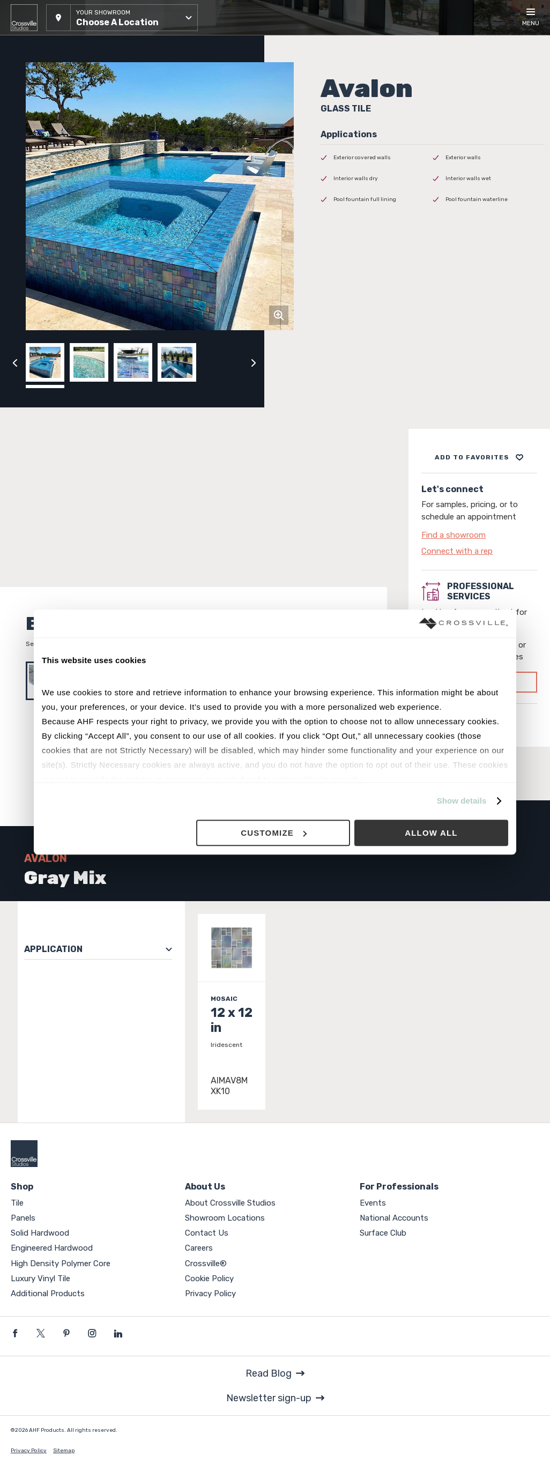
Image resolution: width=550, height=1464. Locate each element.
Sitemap (64, 1450)
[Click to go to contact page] (479, 535)
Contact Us (206, 1233)
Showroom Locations (225, 1218)
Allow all (431, 832)
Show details (462, 801)
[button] (122, 17)
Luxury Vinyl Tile (40, 1278)
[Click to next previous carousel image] (253, 362)
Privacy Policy (210, 1293)
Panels (23, 1218)
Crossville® (206, 1263)
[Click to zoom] (278, 315)
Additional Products (48, 1293)
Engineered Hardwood (52, 1248)
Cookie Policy (209, 1278)
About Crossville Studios (230, 1203)
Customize (274, 832)
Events (373, 1203)
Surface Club (383, 1233)
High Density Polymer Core (60, 1263)
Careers (199, 1248)
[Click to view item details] (231, 1011)
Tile (17, 1203)
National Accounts (394, 1218)
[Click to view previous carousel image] (15, 362)
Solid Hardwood (40, 1233)
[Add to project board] (479, 457)
